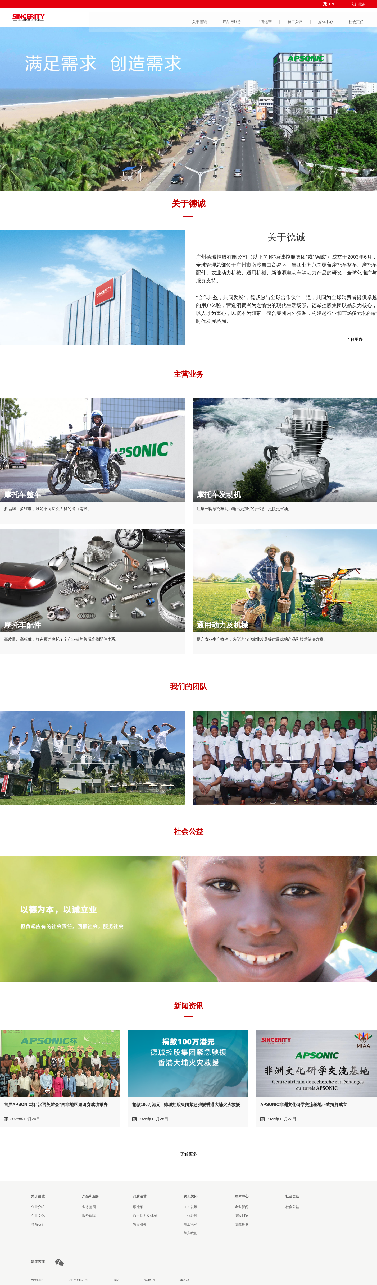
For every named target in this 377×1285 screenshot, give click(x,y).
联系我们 (38, 1226)
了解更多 (354, 339)
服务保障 (89, 1217)
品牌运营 (183, 18)
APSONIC (37, 1281)
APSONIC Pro (78, 1281)
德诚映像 (241, 1226)
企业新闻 (241, 1208)
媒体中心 (244, 18)
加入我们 (284, 758)
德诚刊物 (241, 1217)
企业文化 (38, 1217)
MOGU (184, 1281)
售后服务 (140, 1226)
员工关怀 (213, 18)
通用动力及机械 (145, 1217)
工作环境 (190, 1217)
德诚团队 (92, 758)
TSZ (116, 1281)
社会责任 (274, 18)
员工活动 (190, 1226)
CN (332, 4)
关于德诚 (118, 18)
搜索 (358, 4)
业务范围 (89, 1208)
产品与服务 (150, 18)
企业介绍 (38, 1208)
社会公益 (292, 1208)
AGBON (149, 1281)
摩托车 (138, 1208)
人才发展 (190, 1208)
